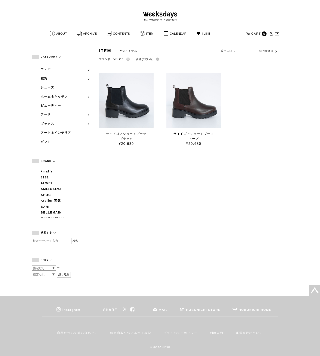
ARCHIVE (90, 33)
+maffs (47, 171)
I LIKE (206, 33)
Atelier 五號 (51, 200)
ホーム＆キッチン (65, 96)
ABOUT (61, 33)
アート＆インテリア (56, 132)
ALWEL (47, 183)
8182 (45, 177)
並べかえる (268, 51)
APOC (46, 195)
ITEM (150, 33)
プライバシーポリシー (180, 333)
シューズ (47, 87)
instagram (71, 310)
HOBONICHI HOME (255, 310)
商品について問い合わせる (77, 333)
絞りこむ (228, 51)
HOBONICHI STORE (203, 310)
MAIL (163, 310)
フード (65, 114)
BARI (45, 206)
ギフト (46, 142)
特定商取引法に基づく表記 (130, 333)
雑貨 (65, 78)
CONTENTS (121, 33)
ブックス (65, 123)
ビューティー (51, 105)
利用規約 (217, 333)
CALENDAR (178, 33)
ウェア (65, 69)
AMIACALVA (51, 189)
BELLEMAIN (51, 212)
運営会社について (249, 333)
